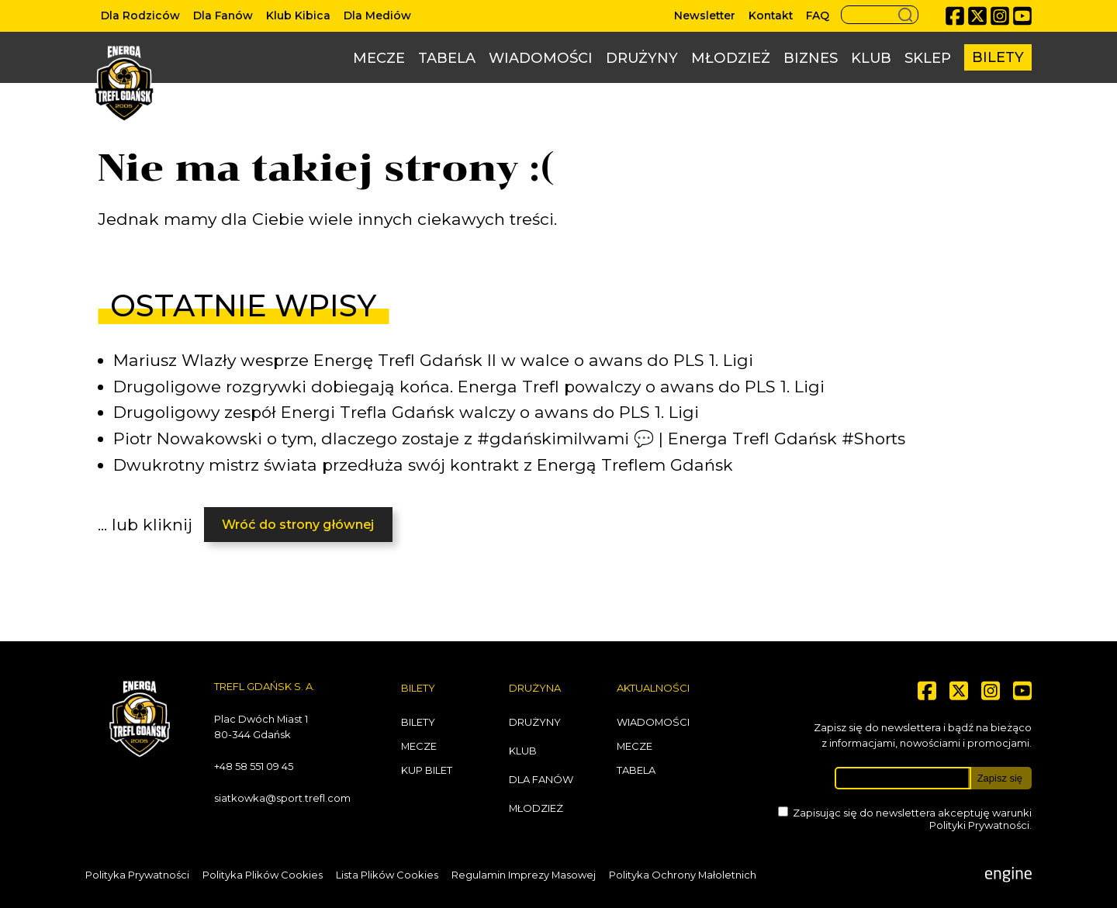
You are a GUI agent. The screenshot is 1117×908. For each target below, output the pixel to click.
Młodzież (730, 58)
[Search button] (879, 14)
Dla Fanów (223, 15)
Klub (871, 58)
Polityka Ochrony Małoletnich (682, 874)
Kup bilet (426, 770)
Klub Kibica (298, 15)
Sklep (927, 58)
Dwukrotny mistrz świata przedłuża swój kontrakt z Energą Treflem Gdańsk (423, 465)
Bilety (998, 57)
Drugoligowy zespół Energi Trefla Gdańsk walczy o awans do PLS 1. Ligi (406, 412)
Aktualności (653, 688)
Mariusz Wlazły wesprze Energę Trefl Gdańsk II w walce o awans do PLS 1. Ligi (433, 360)
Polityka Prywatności (137, 874)
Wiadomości (541, 58)
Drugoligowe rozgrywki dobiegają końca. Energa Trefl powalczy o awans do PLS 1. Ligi (469, 386)
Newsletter (704, 15)
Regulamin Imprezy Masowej (523, 874)
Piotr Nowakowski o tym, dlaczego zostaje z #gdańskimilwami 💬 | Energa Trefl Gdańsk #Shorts (509, 438)
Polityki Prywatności (979, 825)
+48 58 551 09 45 (253, 766)
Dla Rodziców (140, 15)
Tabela (447, 58)
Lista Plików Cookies (387, 874)
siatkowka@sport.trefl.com (282, 798)
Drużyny (642, 58)
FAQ (817, 15)
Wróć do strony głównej (298, 524)
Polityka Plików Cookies (262, 874)
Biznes (810, 58)
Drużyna (535, 688)
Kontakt (771, 15)
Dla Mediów (377, 15)
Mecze (379, 58)
